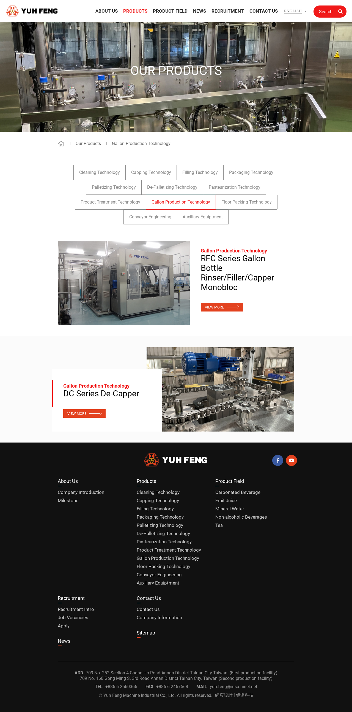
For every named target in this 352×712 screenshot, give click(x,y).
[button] (295, 11)
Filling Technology (200, 172)
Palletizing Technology (114, 187)
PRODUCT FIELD (170, 11)
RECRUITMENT (227, 11)
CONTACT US (263, 11)
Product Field (229, 481)
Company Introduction (81, 492)
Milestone (68, 500)
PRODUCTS (135, 11)
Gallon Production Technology (141, 143)
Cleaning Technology (99, 172)
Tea (219, 525)
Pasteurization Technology (234, 187)
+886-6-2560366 (121, 686)
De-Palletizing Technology (172, 187)
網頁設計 (224, 695)
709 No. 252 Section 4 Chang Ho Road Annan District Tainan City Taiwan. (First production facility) (181, 672)
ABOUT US (106, 11)
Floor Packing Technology (246, 202)
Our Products (88, 143)
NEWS (199, 11)
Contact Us (149, 598)
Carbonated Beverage (237, 492)
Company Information (159, 617)
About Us (68, 481)
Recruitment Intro (76, 609)
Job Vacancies (73, 617)
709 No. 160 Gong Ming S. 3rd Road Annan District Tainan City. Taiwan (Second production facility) (176, 678)
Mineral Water (229, 508)
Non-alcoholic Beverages (241, 517)
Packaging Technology (251, 172)
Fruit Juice (226, 500)
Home (61, 143)
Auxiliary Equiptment (203, 216)
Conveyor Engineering (150, 216)
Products (146, 481)
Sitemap (146, 633)
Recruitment (71, 598)
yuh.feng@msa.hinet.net (233, 686)
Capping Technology (151, 172)
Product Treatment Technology (110, 202)
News (64, 641)
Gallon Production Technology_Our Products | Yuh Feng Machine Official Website (32, 11)
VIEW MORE (214, 307)
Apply (64, 625)
